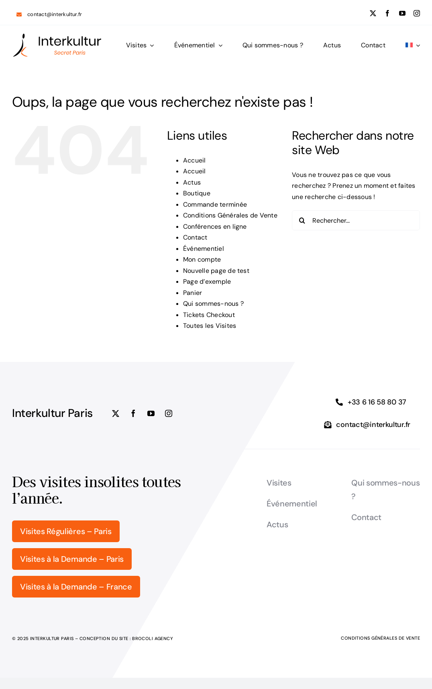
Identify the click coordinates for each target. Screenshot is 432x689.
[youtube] (402, 13)
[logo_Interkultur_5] (57, 36)
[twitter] (373, 13)
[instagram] (417, 13)
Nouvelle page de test (216, 270)
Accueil (194, 160)
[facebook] (387, 13)
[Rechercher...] (356, 220)
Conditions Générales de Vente (230, 215)
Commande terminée (215, 204)
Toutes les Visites (209, 325)
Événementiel (203, 248)
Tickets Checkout (209, 315)
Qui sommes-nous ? (213, 303)
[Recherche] (302, 220)
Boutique (196, 193)
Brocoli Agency (152, 638)
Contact (195, 237)
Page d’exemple (207, 281)
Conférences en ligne (215, 226)
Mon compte (202, 259)
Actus (192, 182)
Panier (192, 293)
